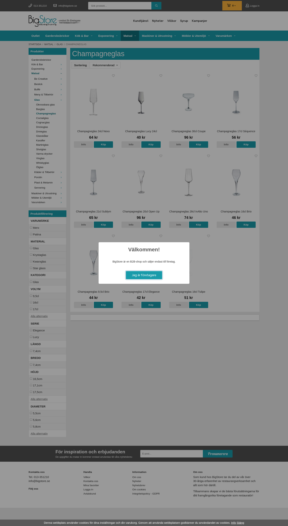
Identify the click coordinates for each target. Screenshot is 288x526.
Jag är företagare (144, 275)
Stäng (240, 522)
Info (233, 522)
